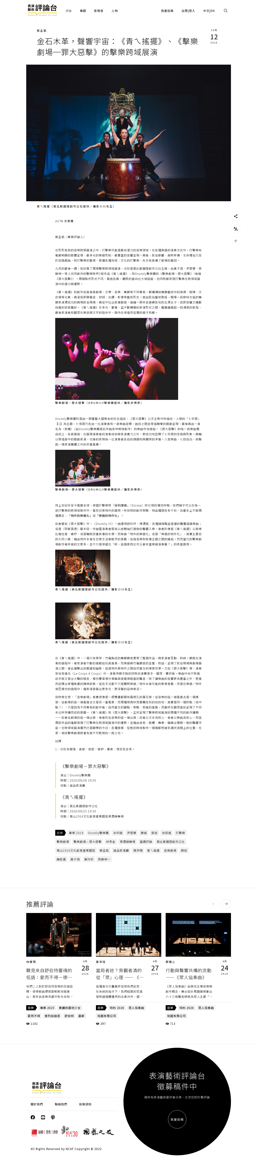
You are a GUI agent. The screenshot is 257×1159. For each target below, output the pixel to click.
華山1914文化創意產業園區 (76, 850)
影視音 (98, 10)
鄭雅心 (171, 962)
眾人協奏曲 (136, 1008)
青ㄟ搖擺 (153, 850)
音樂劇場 (170, 850)
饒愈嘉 (61, 859)
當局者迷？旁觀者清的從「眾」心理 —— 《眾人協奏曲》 (120, 977)
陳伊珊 (138, 850)
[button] (213, 904)
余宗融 (118, 833)
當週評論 (146, 841)
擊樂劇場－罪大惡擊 (88, 841)
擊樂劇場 (63, 841)
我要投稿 (167, 10)
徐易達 (166, 833)
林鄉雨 (31, 962)
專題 (83, 10)
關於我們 (37, 1104)
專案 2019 (76, 833)
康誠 (144, 833)
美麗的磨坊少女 (70, 1008)
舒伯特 (69, 1016)
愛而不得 (34, 1016)
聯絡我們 (61, 1104)
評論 (68, 10)
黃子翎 (75, 859)
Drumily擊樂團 (98, 833)
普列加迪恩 (52, 1016)
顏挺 (184, 850)
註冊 (185, 10)
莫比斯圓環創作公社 (171, 841)
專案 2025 (47, 1008)
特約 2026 (117, 1008)
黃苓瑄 (101, 962)
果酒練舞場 (127, 841)
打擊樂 (180, 833)
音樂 (60, 833)
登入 (192, 10)
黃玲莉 (89, 859)
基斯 (81, 1016)
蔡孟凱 (42, 30)
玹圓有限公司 (106, 1016)
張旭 (154, 833)
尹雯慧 (131, 833)
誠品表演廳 (121, 850)
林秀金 (110, 841)
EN (213, 10)
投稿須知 (85, 1104)
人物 (115, 10)
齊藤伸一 (104, 859)
